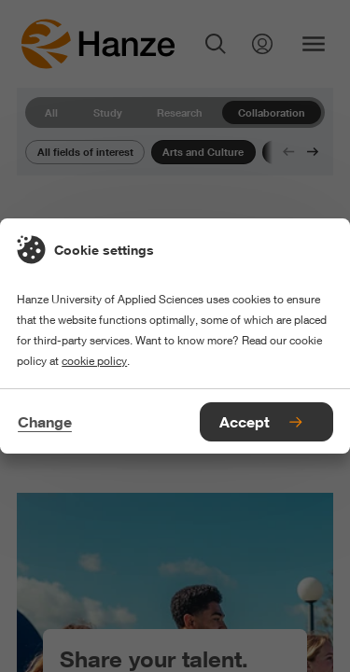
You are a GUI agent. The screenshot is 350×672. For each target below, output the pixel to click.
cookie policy (94, 361)
